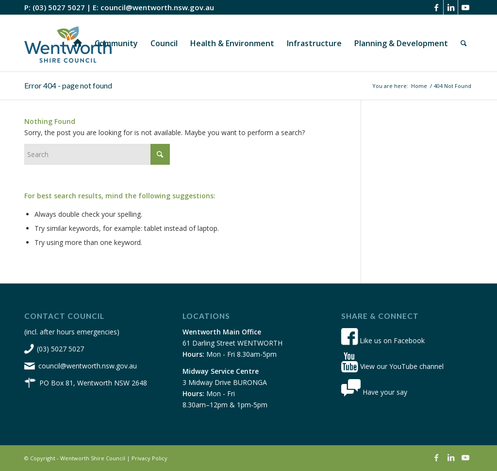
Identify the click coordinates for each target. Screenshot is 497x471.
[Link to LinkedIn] (451, 7)
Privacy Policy (149, 458)
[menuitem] (77, 43)
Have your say (374, 392)
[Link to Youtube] (465, 7)
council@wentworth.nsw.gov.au (157, 7)
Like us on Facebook (383, 340)
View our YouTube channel (392, 366)
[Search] (463, 43)
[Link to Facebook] (436, 7)
